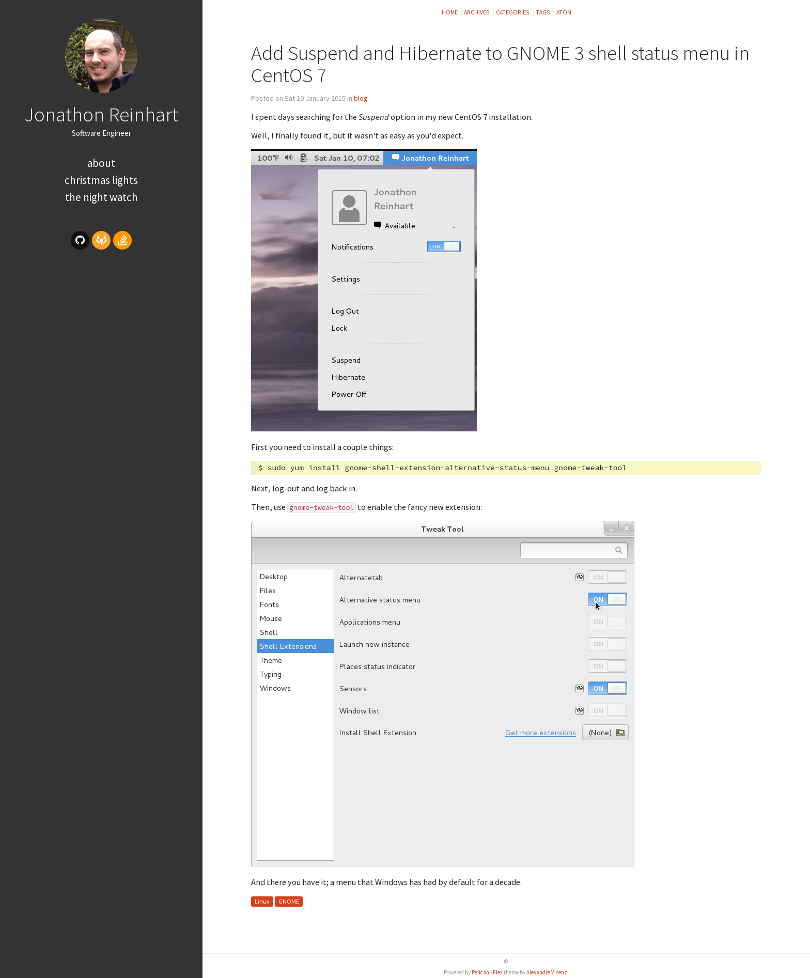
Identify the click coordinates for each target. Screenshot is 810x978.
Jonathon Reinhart (101, 114)
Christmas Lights (101, 180)
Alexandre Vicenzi (547, 972)
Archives (477, 12)
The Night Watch (101, 197)
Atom (563, 12)
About (101, 163)
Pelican (480, 972)
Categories (512, 12)
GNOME (288, 901)
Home (450, 12)
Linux (262, 901)
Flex (498, 972)
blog (361, 98)
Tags (543, 12)
